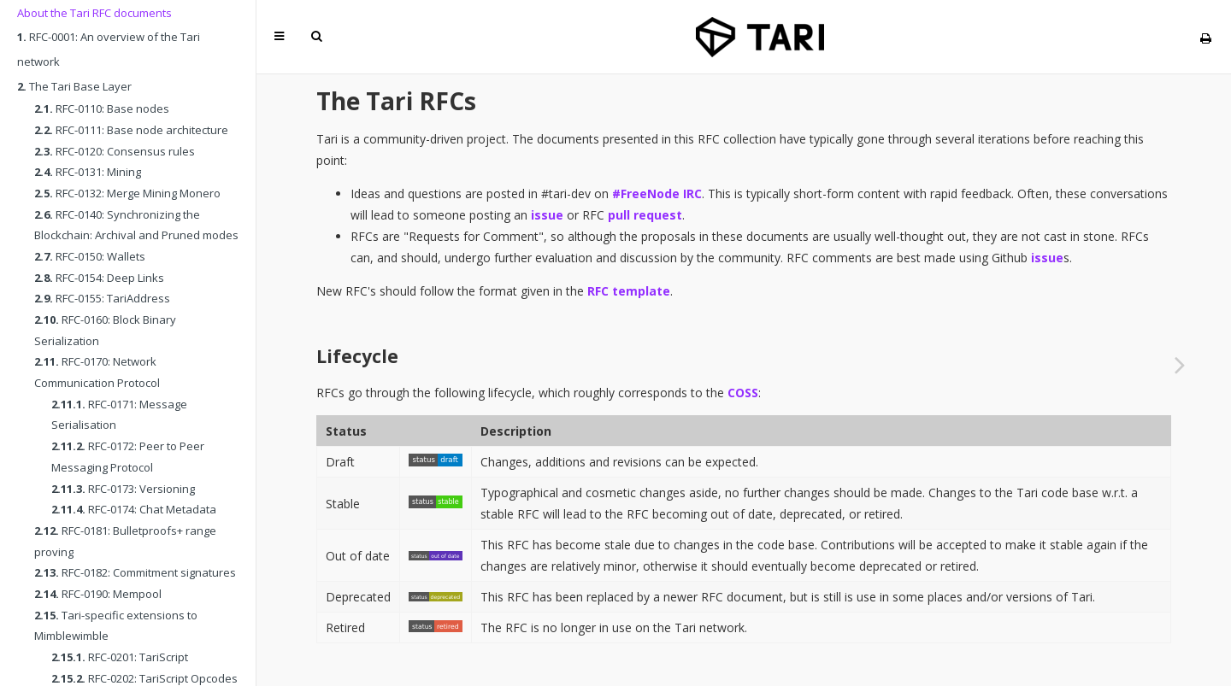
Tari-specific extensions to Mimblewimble (115, 625)
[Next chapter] (1179, 364)
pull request (645, 215)
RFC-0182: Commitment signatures (135, 572)
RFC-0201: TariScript (119, 657)
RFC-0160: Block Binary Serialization (105, 330)
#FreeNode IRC (657, 193)
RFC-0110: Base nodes (101, 108)
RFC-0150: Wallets (89, 256)
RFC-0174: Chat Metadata (133, 509)
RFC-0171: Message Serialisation (119, 414)
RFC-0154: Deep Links (99, 277)
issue (547, 215)
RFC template (628, 291)
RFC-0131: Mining (87, 171)
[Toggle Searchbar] (316, 36)
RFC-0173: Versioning (123, 488)
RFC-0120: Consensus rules (114, 151)
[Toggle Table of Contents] (279, 36)
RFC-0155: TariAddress (102, 298)
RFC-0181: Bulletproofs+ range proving (125, 541)
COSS (742, 392)
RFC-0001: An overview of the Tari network (108, 49)
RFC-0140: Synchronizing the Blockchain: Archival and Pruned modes (136, 225)
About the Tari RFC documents (94, 13)
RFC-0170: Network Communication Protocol (97, 372)
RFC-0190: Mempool (98, 593)
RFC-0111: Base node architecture (131, 130)
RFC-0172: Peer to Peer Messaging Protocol (127, 456)
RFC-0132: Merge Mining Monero (127, 193)
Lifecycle (357, 356)
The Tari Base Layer (74, 86)
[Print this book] (1206, 38)
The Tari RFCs (396, 101)
